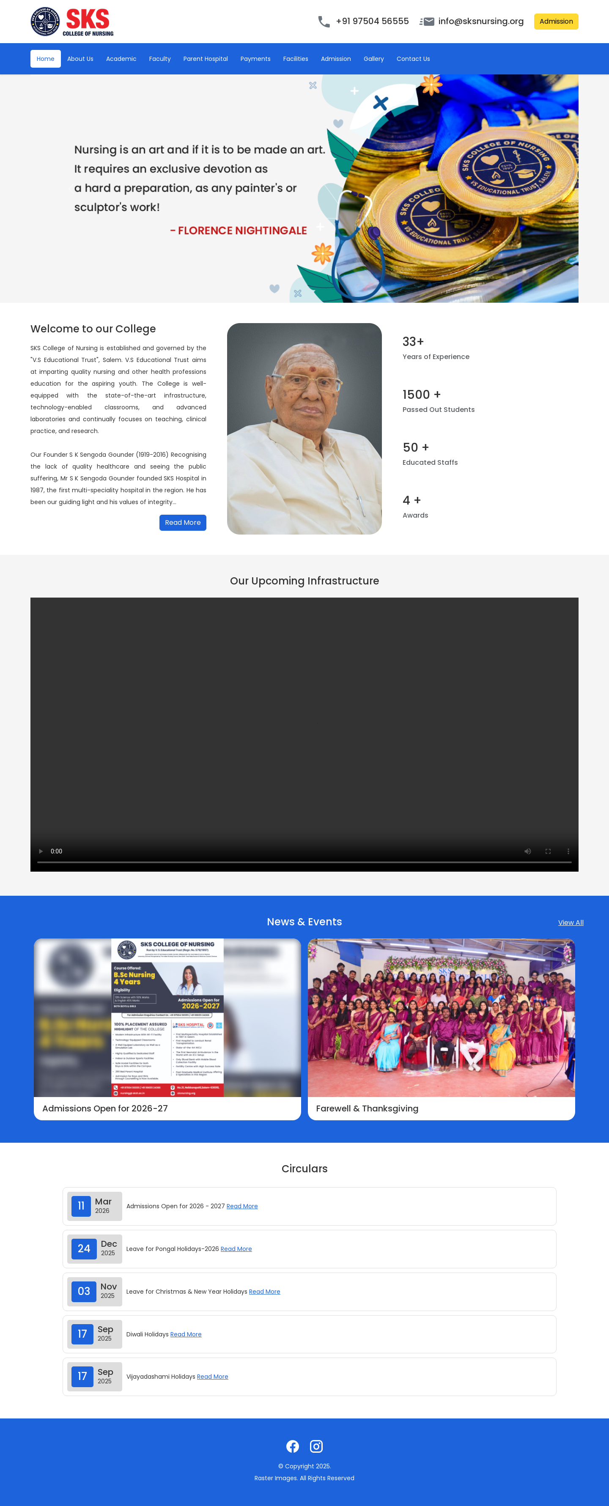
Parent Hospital (206, 59)
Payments (256, 59)
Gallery (374, 59)
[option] (167, 1029)
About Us (80, 59)
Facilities (295, 59)
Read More (183, 522)
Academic (121, 59)
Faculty (160, 59)
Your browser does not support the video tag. (304, 735)
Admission (556, 21)
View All (571, 922)
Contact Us (413, 59)
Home (46, 59)
